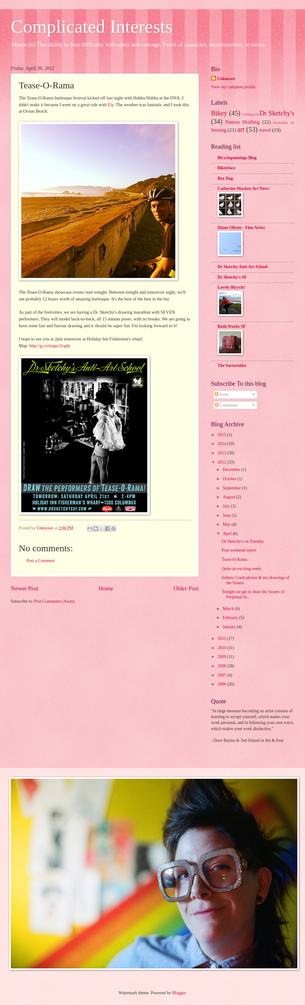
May (227, 524)
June (227, 515)
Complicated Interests (92, 26)
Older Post (186, 588)
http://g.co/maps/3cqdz (49, 345)
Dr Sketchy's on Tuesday (243, 541)
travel (265, 130)
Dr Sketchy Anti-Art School (243, 266)
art (241, 129)
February (231, 617)
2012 (222, 462)
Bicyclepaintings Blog (237, 157)
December (232, 469)
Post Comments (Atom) (54, 601)
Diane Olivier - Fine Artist (241, 227)
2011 (222, 638)
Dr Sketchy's (276, 113)
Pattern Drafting (242, 122)
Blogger (178, 993)
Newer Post (25, 588)
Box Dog (225, 178)
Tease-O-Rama (234, 559)
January (230, 627)
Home (106, 588)
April (228, 533)
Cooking (248, 114)
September (232, 488)
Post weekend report (239, 550)
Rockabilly (280, 122)
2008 (222, 666)
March (229, 608)
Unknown (226, 78)
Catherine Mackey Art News (243, 188)
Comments (226, 405)
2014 (222, 443)
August (229, 497)
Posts (222, 394)
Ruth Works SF (232, 326)
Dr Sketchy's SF (232, 277)
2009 (222, 656)
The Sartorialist (232, 365)
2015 (222, 434)
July (227, 506)
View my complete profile (233, 87)
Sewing (218, 130)
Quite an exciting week (241, 568)
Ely (111, 104)
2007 (222, 675)
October (230, 478)
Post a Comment (40, 560)
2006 (222, 684)
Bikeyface (226, 168)
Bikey (219, 113)
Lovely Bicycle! (231, 287)
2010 (222, 647)
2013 (222, 453)
